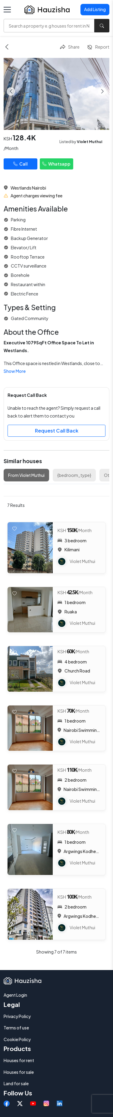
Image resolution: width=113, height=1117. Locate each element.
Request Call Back (56, 430)
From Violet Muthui (26, 475)
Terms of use (16, 1027)
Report (98, 47)
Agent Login (15, 995)
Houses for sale (19, 1072)
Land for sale (16, 1083)
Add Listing (95, 9)
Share (70, 47)
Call (20, 163)
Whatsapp (56, 163)
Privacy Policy (17, 1016)
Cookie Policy (17, 1039)
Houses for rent (19, 1060)
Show (15, 371)
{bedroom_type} (74, 475)
